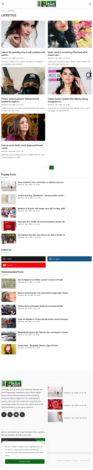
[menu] (3, 3)
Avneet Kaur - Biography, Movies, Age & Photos (38, 347)
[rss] (22, 416)
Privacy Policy (84, 462)
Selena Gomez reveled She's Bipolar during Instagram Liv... (66, 101)
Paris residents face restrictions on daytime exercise (41, 184)
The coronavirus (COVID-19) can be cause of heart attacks (77, 416)
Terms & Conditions (62, 462)
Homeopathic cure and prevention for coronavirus (78, 403)
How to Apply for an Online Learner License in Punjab (40, 282)
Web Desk (4, 58)
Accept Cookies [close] (24, 461)
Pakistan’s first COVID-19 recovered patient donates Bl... (42, 224)
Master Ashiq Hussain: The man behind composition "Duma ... (44, 295)
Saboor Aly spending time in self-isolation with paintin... (23, 54)
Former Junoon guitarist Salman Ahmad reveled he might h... (22, 101)
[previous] (41, 169)
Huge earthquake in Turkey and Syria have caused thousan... (43, 321)
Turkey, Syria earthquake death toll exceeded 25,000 (40, 308)
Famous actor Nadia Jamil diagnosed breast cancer (20, 148)
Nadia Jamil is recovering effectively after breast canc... (70, 54)
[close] (44, 443)
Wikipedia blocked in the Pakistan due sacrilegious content (43, 334)
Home (3, 11)
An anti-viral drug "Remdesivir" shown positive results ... (42, 197)
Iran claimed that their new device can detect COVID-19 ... (42, 237)
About (75, 462)
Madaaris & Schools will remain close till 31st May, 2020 (41, 211)
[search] (90, 3)
